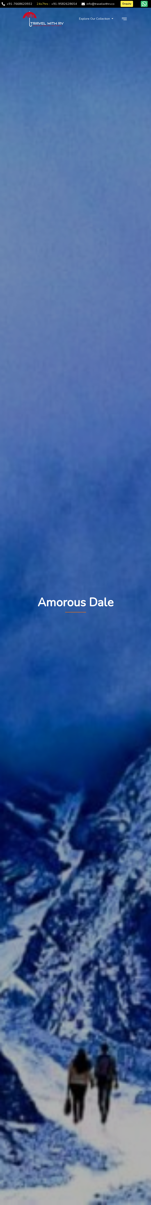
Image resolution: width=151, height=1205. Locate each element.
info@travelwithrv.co (101, 4)
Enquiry (126, 3)
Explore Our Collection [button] (95, 19)
